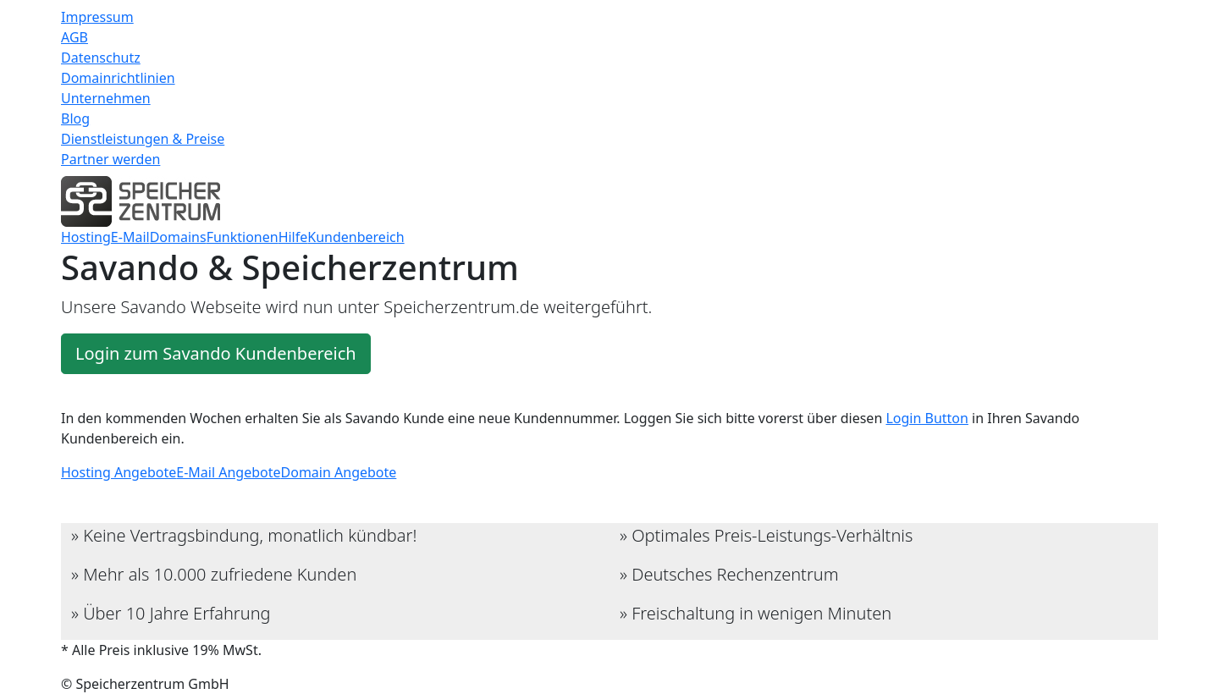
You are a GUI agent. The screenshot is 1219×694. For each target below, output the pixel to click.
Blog (75, 118)
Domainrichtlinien (118, 78)
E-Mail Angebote (228, 472)
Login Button (926, 418)
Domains (178, 237)
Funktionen (243, 237)
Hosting (86, 237)
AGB (74, 37)
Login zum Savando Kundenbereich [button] (215, 353)
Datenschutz (101, 57)
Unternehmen (106, 98)
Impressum (97, 17)
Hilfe (293, 237)
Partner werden (110, 159)
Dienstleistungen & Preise (142, 138)
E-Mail (130, 237)
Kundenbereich (355, 237)
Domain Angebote (339, 472)
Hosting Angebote (118, 472)
